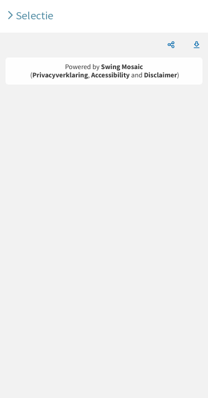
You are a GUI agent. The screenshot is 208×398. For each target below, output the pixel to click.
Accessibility (110, 75)
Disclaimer (160, 75)
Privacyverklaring (60, 75)
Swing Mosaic (122, 66)
